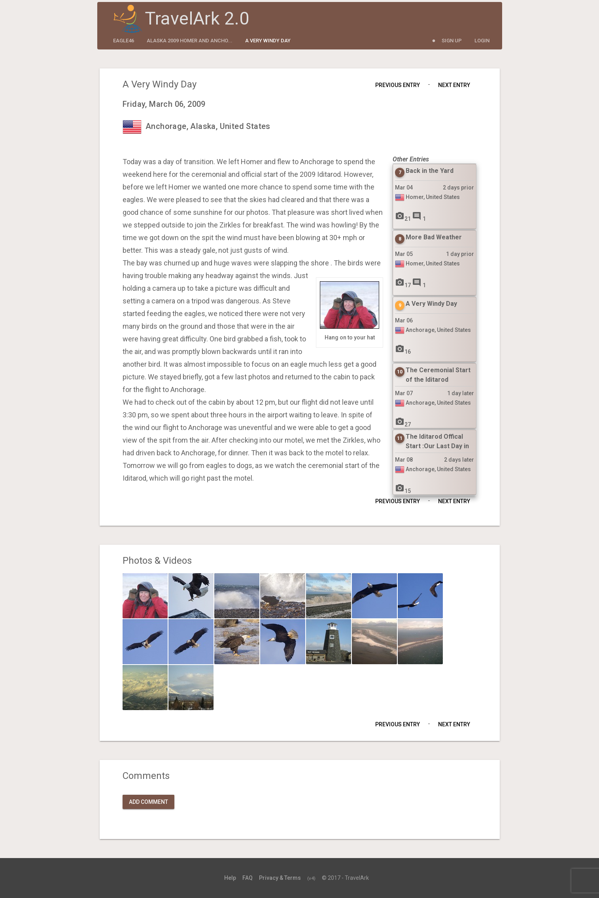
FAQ (247, 878)
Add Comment (148, 802)
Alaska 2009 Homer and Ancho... (189, 41)
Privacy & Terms (280, 878)
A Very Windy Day (268, 41)
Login (481, 41)
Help (230, 878)
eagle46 (123, 41)
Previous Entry (397, 85)
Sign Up (452, 41)
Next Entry (454, 85)
